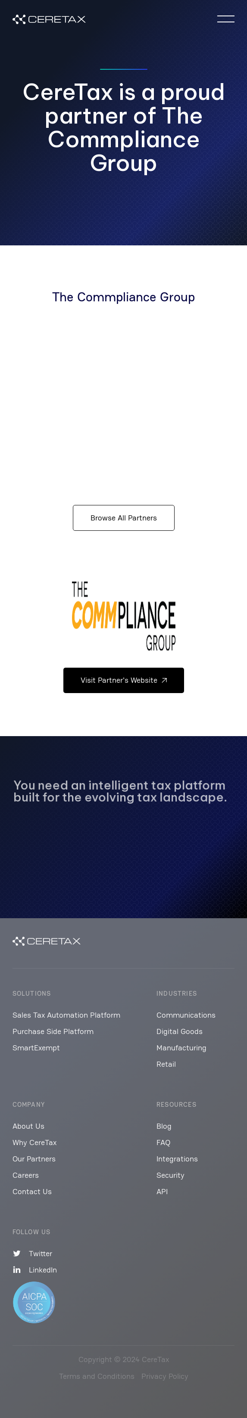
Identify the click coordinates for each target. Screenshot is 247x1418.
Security (170, 1175)
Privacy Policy (164, 1376)
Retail (166, 1064)
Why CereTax (34, 1142)
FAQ (163, 1142)
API (162, 1191)
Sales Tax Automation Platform (66, 1015)
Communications (186, 1015)
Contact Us (32, 1191)
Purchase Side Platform (53, 1031)
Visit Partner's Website (124, 680)
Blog (164, 1126)
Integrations (177, 1159)
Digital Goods (179, 1031)
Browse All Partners (124, 518)
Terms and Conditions (96, 1376)
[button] (225, 19)
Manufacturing (181, 1048)
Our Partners (34, 1159)
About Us (28, 1126)
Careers (26, 1175)
